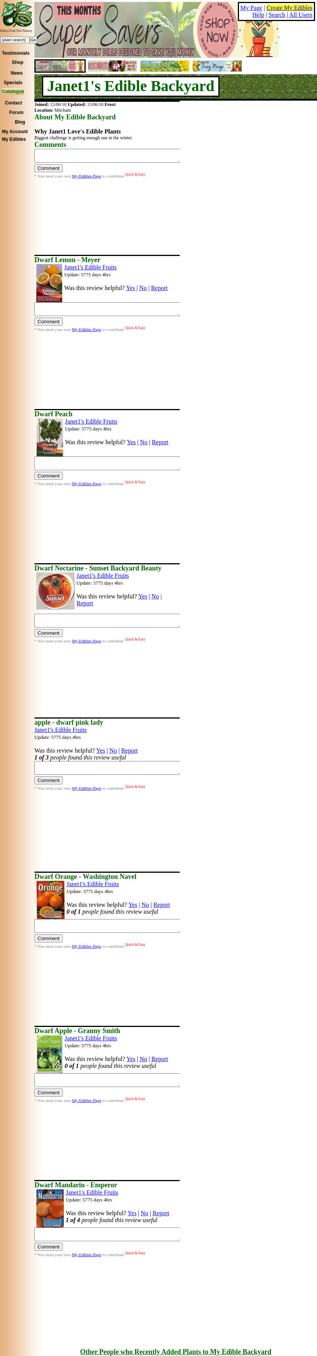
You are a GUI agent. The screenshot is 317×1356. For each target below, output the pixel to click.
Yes (130, 288)
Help (258, 14)
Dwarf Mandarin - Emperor (75, 1185)
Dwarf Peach (53, 414)
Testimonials (15, 53)
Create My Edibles (289, 8)
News (17, 73)
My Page (251, 8)
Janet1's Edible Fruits (90, 267)
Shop (17, 62)
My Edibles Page (86, 178)
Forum (16, 112)
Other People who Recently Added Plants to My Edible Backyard (175, 1352)
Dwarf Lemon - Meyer (67, 260)
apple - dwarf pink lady (68, 722)
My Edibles (14, 139)
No (143, 288)
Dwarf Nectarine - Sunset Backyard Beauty (97, 568)
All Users (300, 14)
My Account (15, 131)
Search (276, 14)
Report (159, 288)
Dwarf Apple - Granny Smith (77, 1031)
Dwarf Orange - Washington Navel (85, 876)
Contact (13, 103)
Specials (13, 82)
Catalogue (13, 91)
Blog (20, 122)
